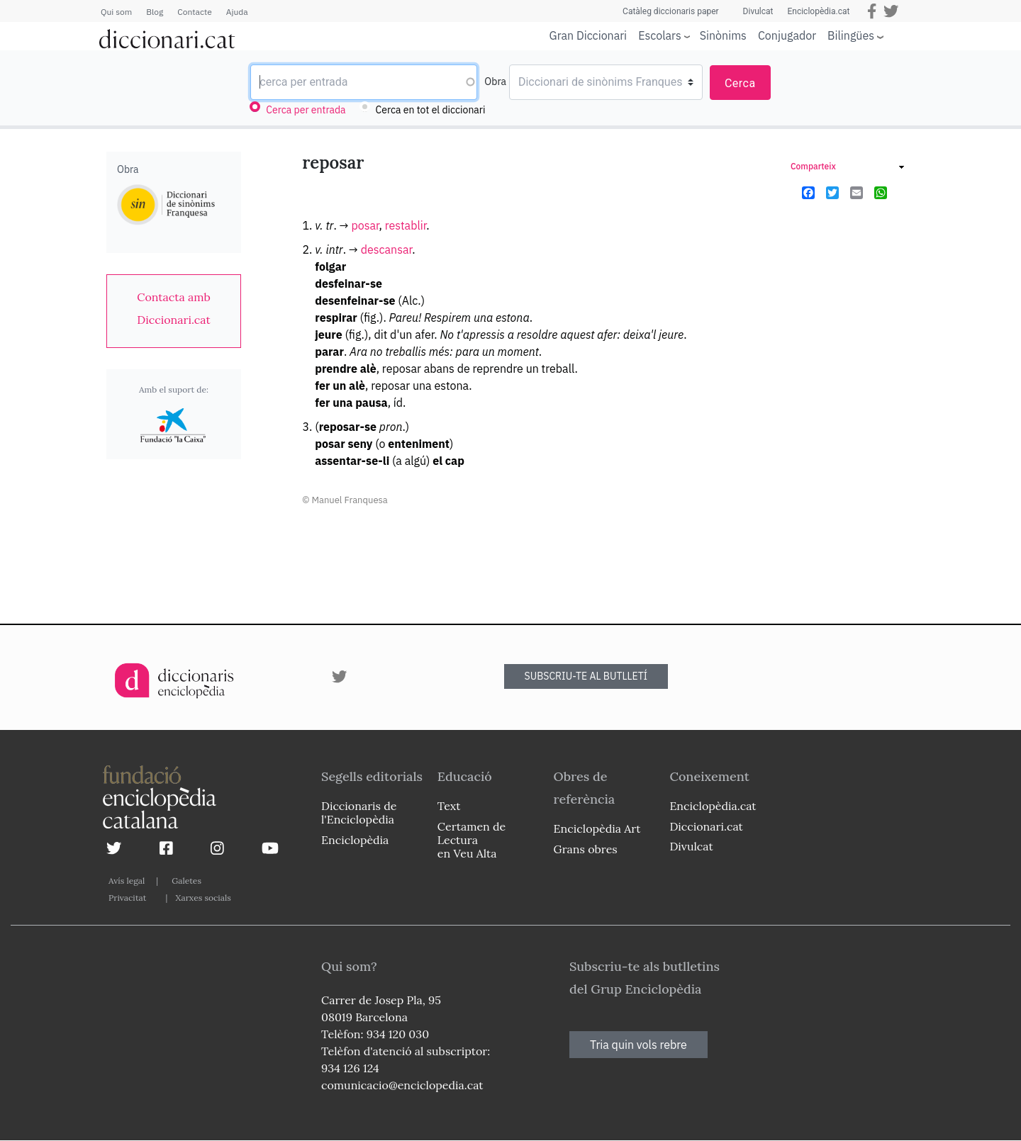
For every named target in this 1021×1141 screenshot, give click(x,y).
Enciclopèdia (355, 840)
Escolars (659, 35)
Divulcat (758, 11)
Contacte (194, 11)
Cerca (740, 83)
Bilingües (850, 35)
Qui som (116, 11)
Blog (154, 11)
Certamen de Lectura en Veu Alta (471, 839)
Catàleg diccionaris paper (671, 11)
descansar (386, 249)
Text (449, 806)
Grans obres (586, 849)
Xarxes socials (202, 897)
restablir (406, 225)
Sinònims (723, 35)
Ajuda (237, 11)
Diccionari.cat (705, 826)
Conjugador (787, 35)
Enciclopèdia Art (597, 828)
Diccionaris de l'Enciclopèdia (358, 812)
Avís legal (126, 880)
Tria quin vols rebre (638, 1045)
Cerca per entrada (305, 109)
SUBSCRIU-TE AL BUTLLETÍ (586, 676)
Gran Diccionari (588, 35)
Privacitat (127, 897)
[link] (174, 308)
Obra (495, 81)
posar (365, 225)
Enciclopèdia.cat (818, 11)
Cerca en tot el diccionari (431, 109)
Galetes (186, 880)
